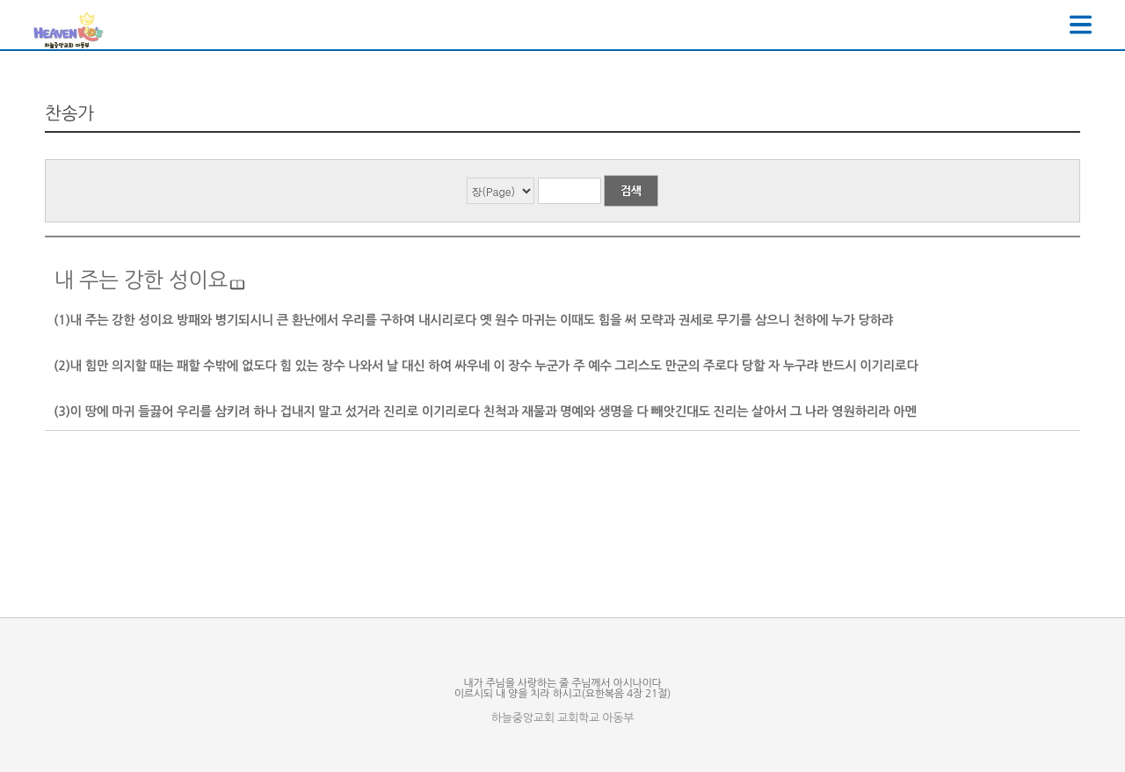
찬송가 (69, 113)
